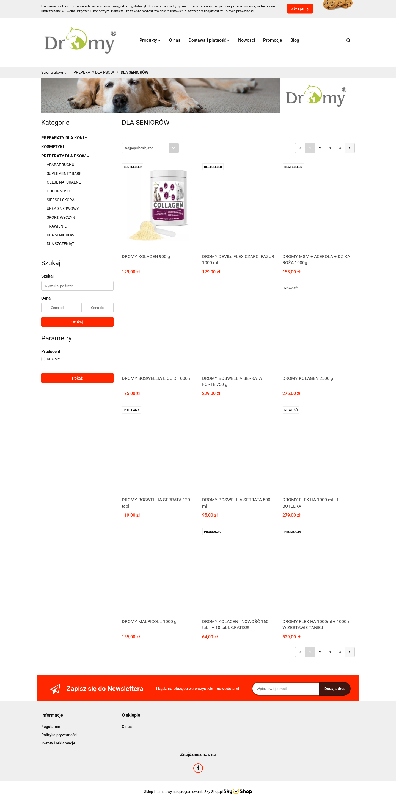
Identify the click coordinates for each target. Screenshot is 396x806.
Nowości (246, 40)
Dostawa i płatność (209, 40)
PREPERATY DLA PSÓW (65, 156)
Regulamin (50, 726)
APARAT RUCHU (60, 164)
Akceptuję (300, 9)
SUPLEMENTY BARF (64, 173)
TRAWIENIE (57, 226)
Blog (294, 40)
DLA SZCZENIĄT (60, 244)
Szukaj (77, 322)
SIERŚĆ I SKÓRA (61, 200)
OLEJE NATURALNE (64, 182)
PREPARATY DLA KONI (64, 137)
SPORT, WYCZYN (61, 217)
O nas (174, 40)
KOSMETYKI (52, 146)
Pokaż (77, 378)
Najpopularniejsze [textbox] (139, 148)
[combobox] (150, 148)
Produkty (150, 40)
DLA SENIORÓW (60, 235)
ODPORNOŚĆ (58, 191)
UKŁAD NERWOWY (63, 208)
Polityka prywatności (59, 735)
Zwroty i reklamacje (58, 743)
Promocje (272, 40)
